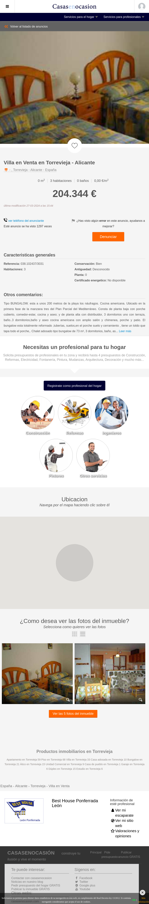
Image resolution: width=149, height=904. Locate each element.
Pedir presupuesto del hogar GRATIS (35, 885)
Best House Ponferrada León (75, 803)
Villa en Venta (59, 786)
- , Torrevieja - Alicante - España (30, 170)
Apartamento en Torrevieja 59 (24, 759)
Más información (143, 900)
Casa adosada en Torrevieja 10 (109, 759)
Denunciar (108, 237)
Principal (95, 852)
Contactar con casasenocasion (31, 878)
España (6, 786)
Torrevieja (38, 786)
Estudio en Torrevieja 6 (89, 768)
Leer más (125, 331)
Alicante (21, 786)
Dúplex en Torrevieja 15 (62, 768)
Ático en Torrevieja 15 (33, 764)
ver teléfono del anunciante (26, 220)
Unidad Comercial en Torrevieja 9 (65, 764)
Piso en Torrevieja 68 (53, 759)
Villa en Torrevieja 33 (78, 759)
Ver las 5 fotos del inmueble (73, 713)
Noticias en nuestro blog (27, 881)
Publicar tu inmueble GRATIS (30, 889)
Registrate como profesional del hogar (74, 386)
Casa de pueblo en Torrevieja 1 (103, 764)
